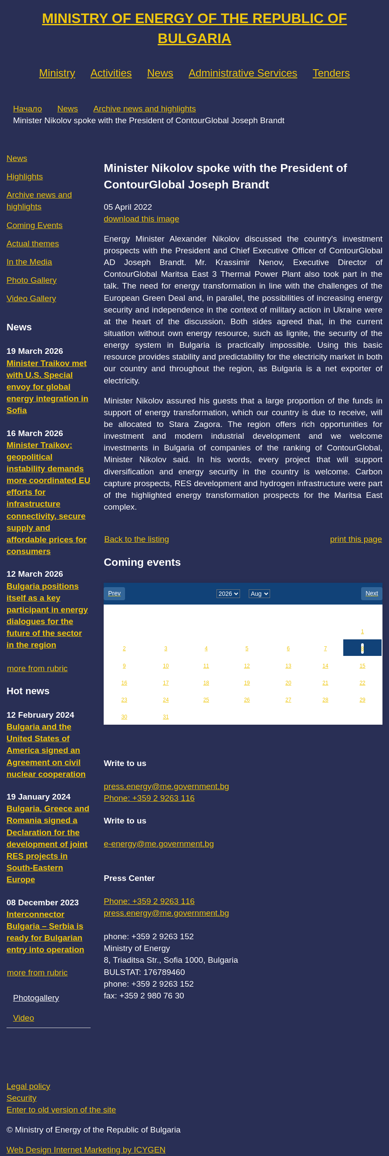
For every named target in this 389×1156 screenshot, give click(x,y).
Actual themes (33, 243)
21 (325, 683)
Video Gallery (31, 298)
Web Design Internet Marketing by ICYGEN (86, 1149)
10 (166, 666)
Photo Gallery (32, 280)
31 (166, 717)
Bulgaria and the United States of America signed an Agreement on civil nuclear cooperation (46, 750)
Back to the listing (136, 539)
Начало (27, 108)
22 (362, 683)
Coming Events (35, 225)
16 (124, 683)
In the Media (29, 261)
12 (247, 666)
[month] (259, 593)
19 (247, 683)
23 (124, 700)
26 (247, 700)
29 (362, 700)
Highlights (25, 176)
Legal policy (28, 1086)
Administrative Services (243, 73)
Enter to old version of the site (61, 1109)
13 (288, 666)
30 (124, 717)
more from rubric (37, 668)
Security (22, 1097)
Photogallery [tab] (36, 997)
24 (166, 700)
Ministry (57, 73)
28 (325, 700)
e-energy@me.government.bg (159, 843)
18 (206, 683)
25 (206, 700)
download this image (141, 218)
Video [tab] (23, 1017)
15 (362, 666)
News (160, 73)
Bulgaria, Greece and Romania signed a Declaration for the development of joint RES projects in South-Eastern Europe (48, 844)
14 (325, 666)
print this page (356, 539)
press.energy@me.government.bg (166, 786)
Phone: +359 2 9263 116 (149, 798)
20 (288, 683)
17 (166, 683)
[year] (228, 593)
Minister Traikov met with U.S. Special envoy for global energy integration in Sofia (47, 387)
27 (288, 700)
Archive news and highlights (144, 108)
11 (206, 666)
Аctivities (111, 73)
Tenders (331, 73)
